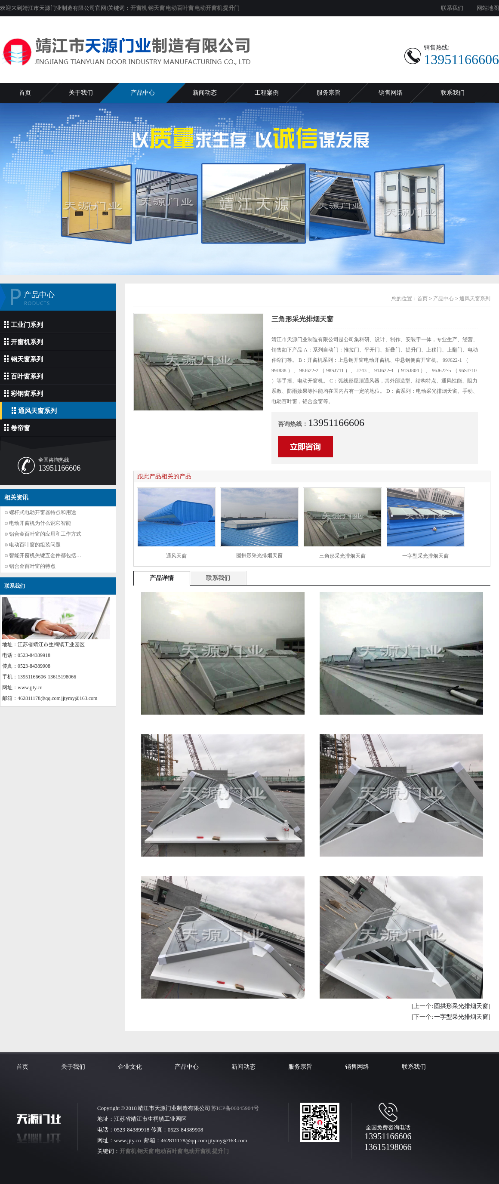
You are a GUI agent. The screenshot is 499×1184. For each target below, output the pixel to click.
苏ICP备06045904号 (235, 1108)
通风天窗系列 (34, 410)
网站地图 (488, 8)
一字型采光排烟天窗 (425, 556)
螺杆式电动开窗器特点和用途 (42, 512)
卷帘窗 (17, 428)
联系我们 (452, 8)
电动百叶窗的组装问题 (35, 545)
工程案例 (267, 92)
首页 (25, 92)
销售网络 (391, 92)
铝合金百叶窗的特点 (32, 566)
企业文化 (130, 1067)
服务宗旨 (329, 92)
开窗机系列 (23, 341)
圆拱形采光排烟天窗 (259, 555)
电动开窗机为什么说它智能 (40, 523)
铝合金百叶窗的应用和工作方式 (45, 534)
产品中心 (143, 92)
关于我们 (81, 92)
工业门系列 (23, 324)
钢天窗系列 (23, 359)
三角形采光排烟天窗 (342, 556)
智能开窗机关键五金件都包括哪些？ (50, 555)
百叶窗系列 (23, 376)
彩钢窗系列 (23, 393)
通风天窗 (176, 556)
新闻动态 (205, 92)
